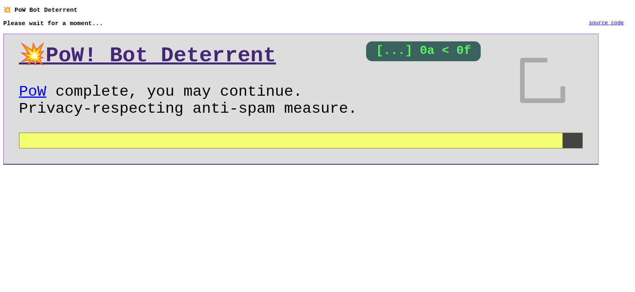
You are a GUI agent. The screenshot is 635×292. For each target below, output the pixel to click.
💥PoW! (147, 57)
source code (606, 24)
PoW (33, 97)
